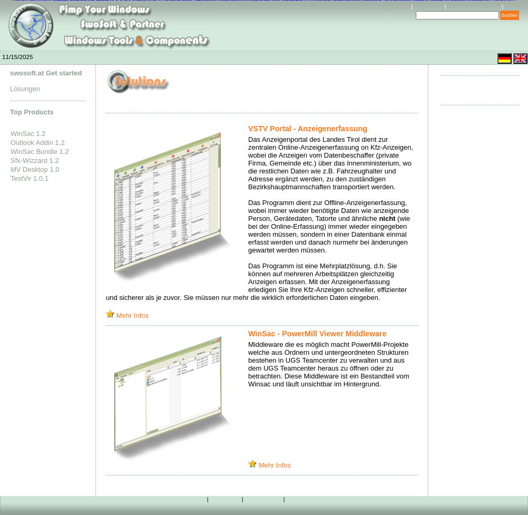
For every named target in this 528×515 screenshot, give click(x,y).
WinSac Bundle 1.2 (40, 152)
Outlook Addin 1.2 (38, 143)
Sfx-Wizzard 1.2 (35, 160)
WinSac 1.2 (28, 134)
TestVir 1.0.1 (29, 178)
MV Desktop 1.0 (35, 169)
